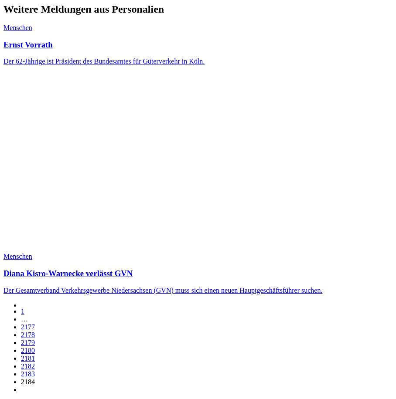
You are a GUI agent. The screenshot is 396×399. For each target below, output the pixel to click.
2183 (28, 374)
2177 (28, 327)
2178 (28, 334)
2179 (28, 342)
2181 (28, 358)
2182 (28, 366)
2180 (28, 350)
